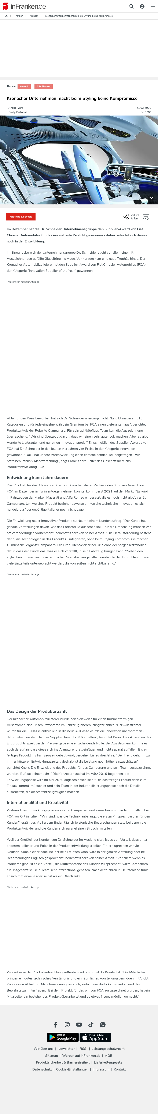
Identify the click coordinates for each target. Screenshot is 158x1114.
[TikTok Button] (91, 1025)
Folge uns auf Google (21, 216)
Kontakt (120, 1069)
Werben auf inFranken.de (81, 1055)
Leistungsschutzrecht (108, 1048)
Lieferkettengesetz (108, 1062)
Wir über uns (44, 1048)
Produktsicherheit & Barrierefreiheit (63, 1062)
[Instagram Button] (67, 1025)
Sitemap (51, 1055)
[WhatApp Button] (103, 1025)
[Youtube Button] (79, 1025)
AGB (108, 1055)
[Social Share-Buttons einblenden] (131, 218)
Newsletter (66, 1048)
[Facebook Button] (55, 1025)
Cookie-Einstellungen (72, 1069)
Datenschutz (42, 1069)
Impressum (101, 1069)
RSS (83, 1048)
